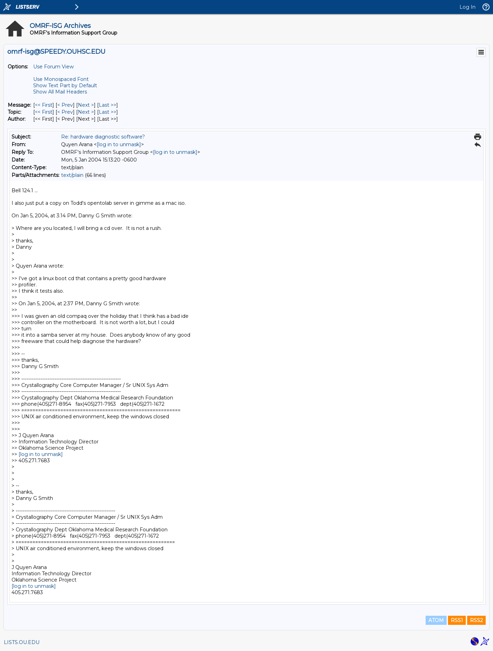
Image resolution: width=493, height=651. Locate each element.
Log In (467, 7)
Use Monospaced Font (61, 79)
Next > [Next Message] (86, 105)
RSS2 (476, 620)
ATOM (436, 620)
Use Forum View (53, 66)
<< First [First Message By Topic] (43, 112)
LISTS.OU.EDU (21, 642)
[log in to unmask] (119, 144)
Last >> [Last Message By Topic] (107, 112)
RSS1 (457, 620)
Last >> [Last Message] (107, 105)
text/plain (72, 175)
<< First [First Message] (43, 105)
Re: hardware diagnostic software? (103, 137)
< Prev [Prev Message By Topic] (65, 112)
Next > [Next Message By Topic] (86, 112)
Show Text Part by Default (65, 85)
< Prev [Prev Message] (65, 105)
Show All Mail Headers (60, 92)
